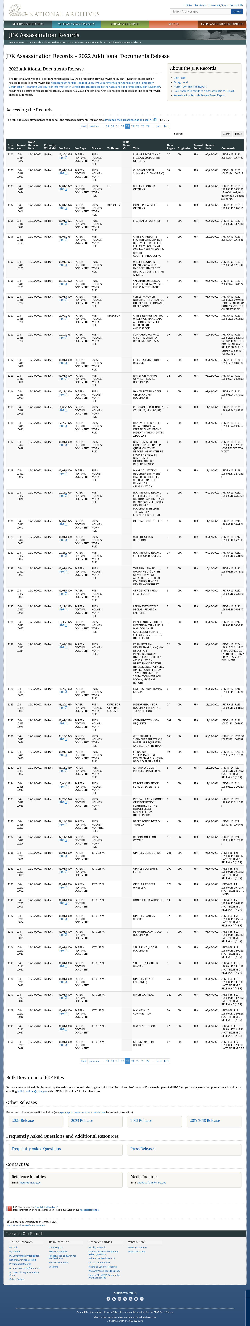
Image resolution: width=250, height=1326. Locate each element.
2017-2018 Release (205, 1120)
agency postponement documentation (82, 1112)
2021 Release (141, 1120)
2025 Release (23, 1120)
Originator (184, 148)
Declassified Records (100, 1262)
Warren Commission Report (190, 86)
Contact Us (236, 5)
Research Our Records (27, 24)
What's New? (137, 1242)
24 (132, 126)
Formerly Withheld (50, 146)
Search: (178, 133)
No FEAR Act (157, 1312)
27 (147, 126)
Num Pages (171, 146)
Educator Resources (125, 24)
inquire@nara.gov (30, 1182)
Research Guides (100, 1242)
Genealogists (56, 1247)
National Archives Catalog (22, 1259)
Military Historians (58, 1251)
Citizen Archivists (196, 5)
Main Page (179, 77)
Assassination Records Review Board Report (199, 95)
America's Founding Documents (222, 24)
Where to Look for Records (103, 1266)
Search (237, 11)
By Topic (13, 1247)
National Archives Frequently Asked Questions (103, 1253)
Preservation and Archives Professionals (62, 1257)
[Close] (246, 1294)
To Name (113, 148)
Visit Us (173, 24)
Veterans (53, 1266)
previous (94, 126)
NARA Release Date (33, 145)
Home (12, 42)
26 (142, 126)
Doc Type (80, 148)
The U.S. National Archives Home (54, 10)
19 (107, 126)
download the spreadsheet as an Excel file (129, 119)
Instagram (119, 1299)
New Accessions (136, 1251)
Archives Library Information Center (24, 1274)
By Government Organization (24, 1255)
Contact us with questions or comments (27, 1225)
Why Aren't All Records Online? (104, 1270)
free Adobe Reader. (46, 1207)
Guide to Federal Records (102, 1258)
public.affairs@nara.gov (152, 1182)
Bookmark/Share (218, 5)
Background (180, 82)
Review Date (209, 146)
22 (122, 126)
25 (137, 126)
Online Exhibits (16, 1279)
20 (112, 126)
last (166, 126)
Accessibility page (89, 1209)
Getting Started (97, 1247)
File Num (96, 148)
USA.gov (169, 1312)
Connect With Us (125, 1293)
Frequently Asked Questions (36, 1149)
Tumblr (125, 1299)
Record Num (21, 146)
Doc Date (64, 148)
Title (136, 148)
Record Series (198, 146)
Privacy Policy (111, 1312)
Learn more (219, 1319)
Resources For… (60, 1242)
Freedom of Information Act (134, 1312)
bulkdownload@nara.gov (32, 1091)
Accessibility (96, 1312)
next (159, 126)
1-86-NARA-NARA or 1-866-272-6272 (125, 1320)
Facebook (108, 1299)
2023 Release (82, 1120)
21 (117, 126)
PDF (61, 157)
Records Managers (59, 1262)
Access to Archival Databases (24, 1268)
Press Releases (142, 1149)
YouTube (130, 1299)
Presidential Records (20, 1263)
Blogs (136, 1299)
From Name (126, 144)
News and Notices (137, 1247)
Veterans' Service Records (76, 24)
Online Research (21, 1242)
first (83, 126)
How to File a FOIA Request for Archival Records (104, 1276)
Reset (238, 133)
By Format (14, 1251)
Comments (228, 148)
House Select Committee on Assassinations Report (203, 91)
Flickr (142, 1299)
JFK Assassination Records (57, 42)
